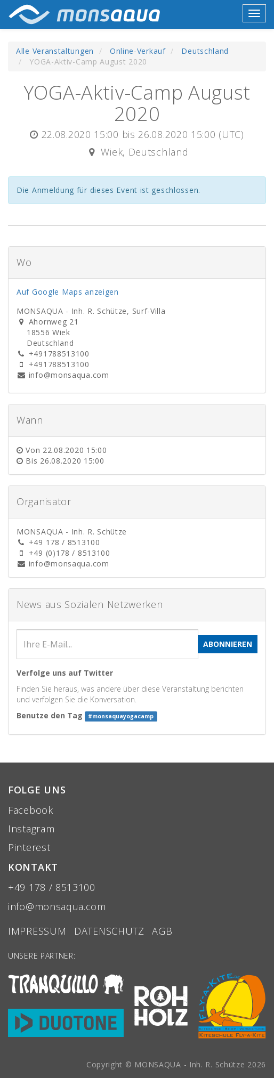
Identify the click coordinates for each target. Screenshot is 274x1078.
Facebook (30, 810)
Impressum (37, 931)
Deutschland (205, 51)
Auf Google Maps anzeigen (68, 292)
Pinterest (29, 847)
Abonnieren (227, 644)
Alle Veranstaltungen (55, 51)
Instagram (31, 828)
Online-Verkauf (138, 51)
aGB (163, 931)
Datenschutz (109, 931)
